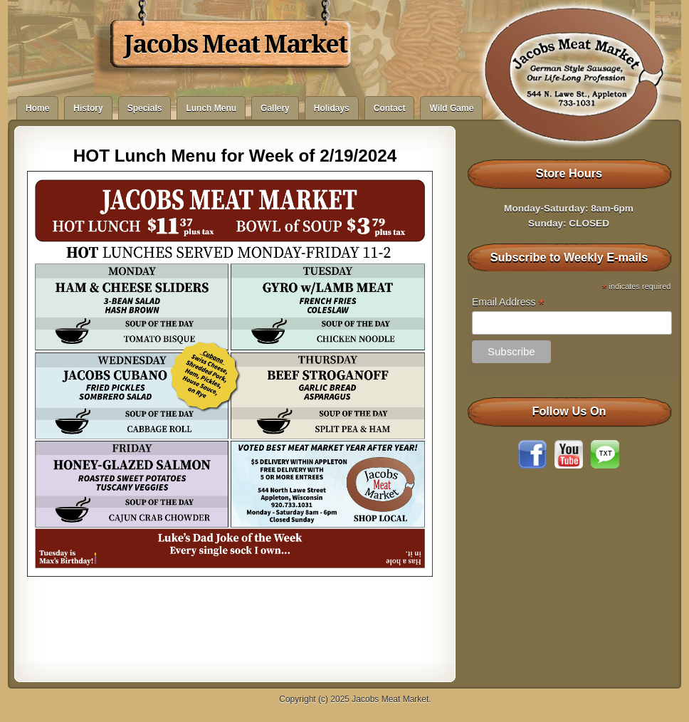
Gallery (275, 108)
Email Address (508, 302)
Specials (144, 108)
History (87, 108)
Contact (390, 108)
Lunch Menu (211, 108)
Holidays (331, 108)
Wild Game (451, 108)
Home (37, 108)
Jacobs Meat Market (235, 44)
